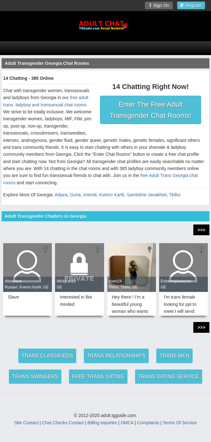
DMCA (127, 422)
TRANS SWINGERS (35, 376)
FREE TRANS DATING (98, 376)
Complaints (148, 422)
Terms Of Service (179, 422)
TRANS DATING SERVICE (168, 376)
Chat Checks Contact (63, 422)
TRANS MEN (174, 355)
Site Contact (26, 422)
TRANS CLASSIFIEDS (47, 355)
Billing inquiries (102, 422)
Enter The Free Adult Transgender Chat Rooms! (150, 109)
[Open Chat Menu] (105, 48)
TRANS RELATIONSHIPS (116, 355)
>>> (201, 229)
